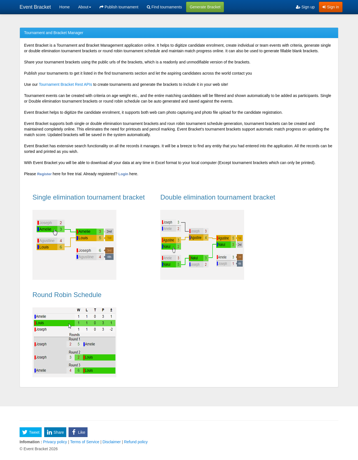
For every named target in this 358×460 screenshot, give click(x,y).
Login (123, 174)
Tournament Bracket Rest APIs (65, 84)
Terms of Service (84, 442)
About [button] (84, 7)
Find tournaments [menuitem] (164, 7)
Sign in (330, 7)
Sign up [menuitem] (305, 7)
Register (45, 174)
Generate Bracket (205, 7)
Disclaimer (112, 442)
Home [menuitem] (64, 7)
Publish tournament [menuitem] (119, 7)
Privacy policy (55, 442)
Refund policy (135, 442)
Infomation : (31, 442)
